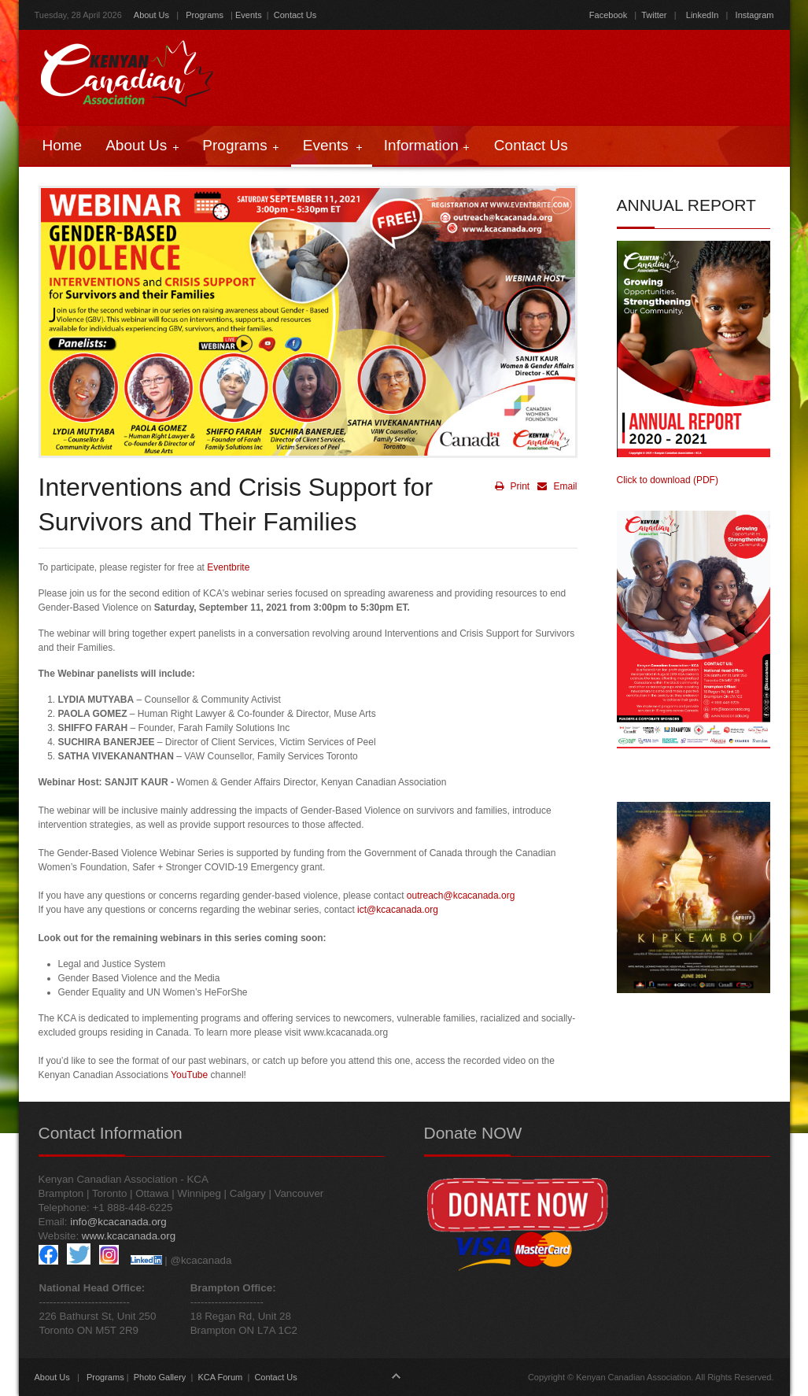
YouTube (189, 1074)
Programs (204, 15)
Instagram (753, 15)
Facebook (608, 15)
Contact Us (295, 15)
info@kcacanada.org (118, 1222)
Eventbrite (228, 567)
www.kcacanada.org (128, 1236)
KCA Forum (219, 1377)
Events (248, 15)
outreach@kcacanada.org (461, 895)
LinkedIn (702, 15)
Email (555, 486)
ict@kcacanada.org (397, 909)
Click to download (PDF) (667, 480)
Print (512, 486)
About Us (151, 15)
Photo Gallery (160, 1377)
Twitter (653, 15)
